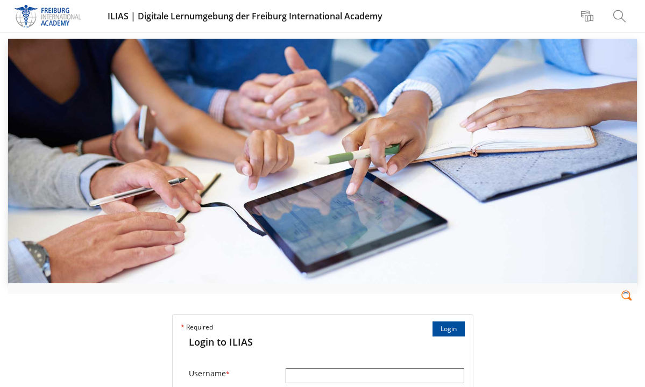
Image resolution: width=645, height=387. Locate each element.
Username (209, 373)
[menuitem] (588, 16)
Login (449, 328)
